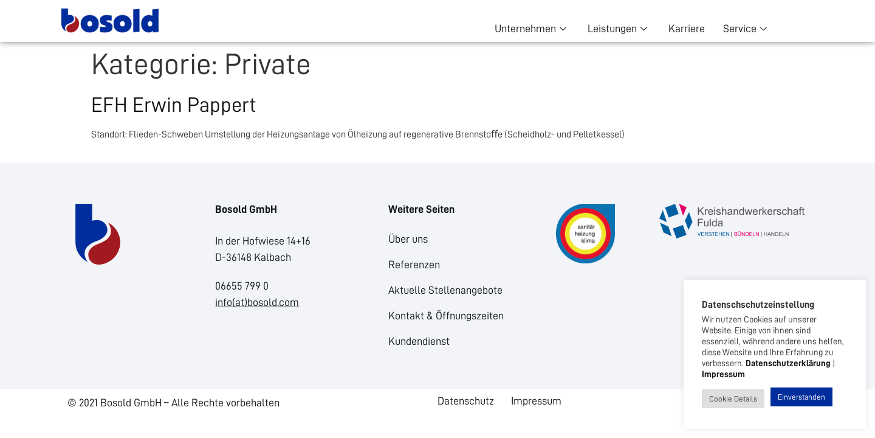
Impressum (536, 400)
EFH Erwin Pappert (173, 105)
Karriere (686, 28)
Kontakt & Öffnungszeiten (446, 315)
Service (746, 28)
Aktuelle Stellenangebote (445, 290)
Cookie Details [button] (733, 399)
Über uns (408, 239)
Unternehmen (532, 28)
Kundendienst (419, 341)
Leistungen (619, 28)
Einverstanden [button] (801, 397)
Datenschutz (465, 400)
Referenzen (414, 264)
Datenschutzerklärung (788, 363)
